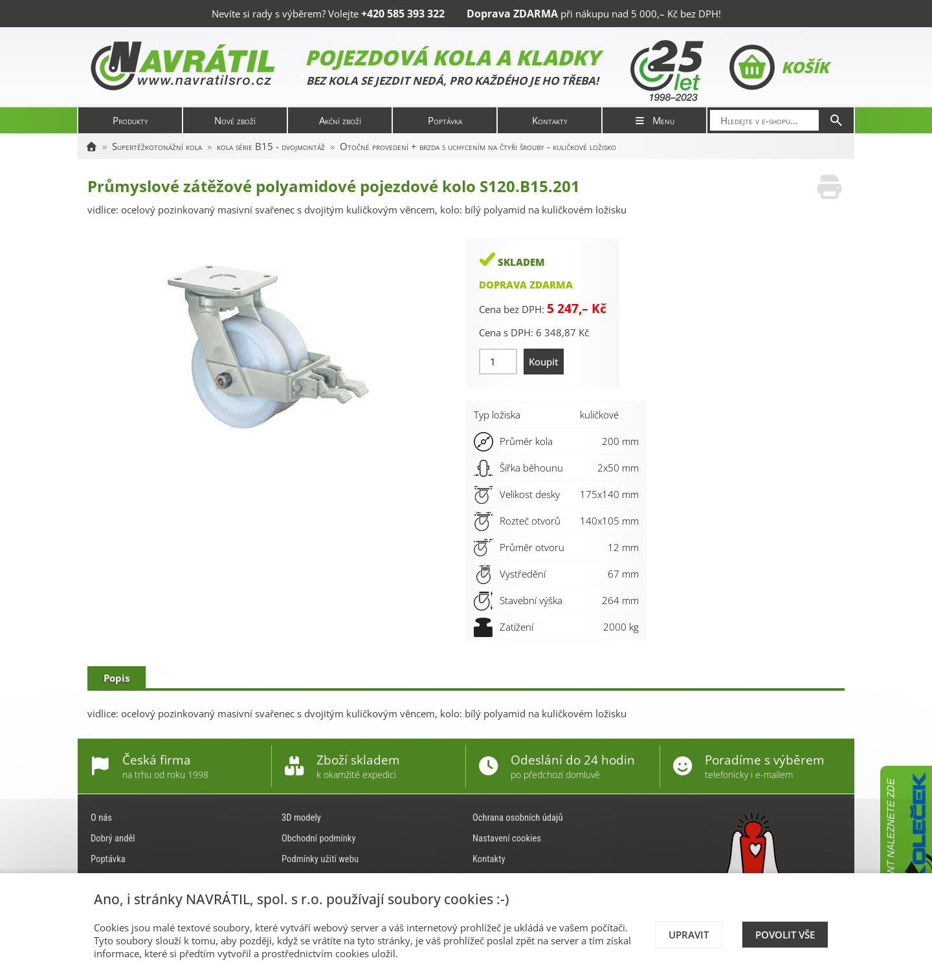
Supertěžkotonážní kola (157, 146)
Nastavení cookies (506, 838)
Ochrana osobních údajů (517, 817)
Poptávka (445, 120)
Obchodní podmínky (319, 838)
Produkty (130, 120)
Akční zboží (340, 120)
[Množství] (498, 361)
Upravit (689, 934)
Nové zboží (235, 120)
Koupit (544, 361)
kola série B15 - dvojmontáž (271, 146)
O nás (101, 817)
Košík (778, 67)
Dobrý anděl (113, 838)
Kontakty (550, 120)
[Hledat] (836, 120)
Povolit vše (785, 934)
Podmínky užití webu (320, 859)
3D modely (301, 817)
